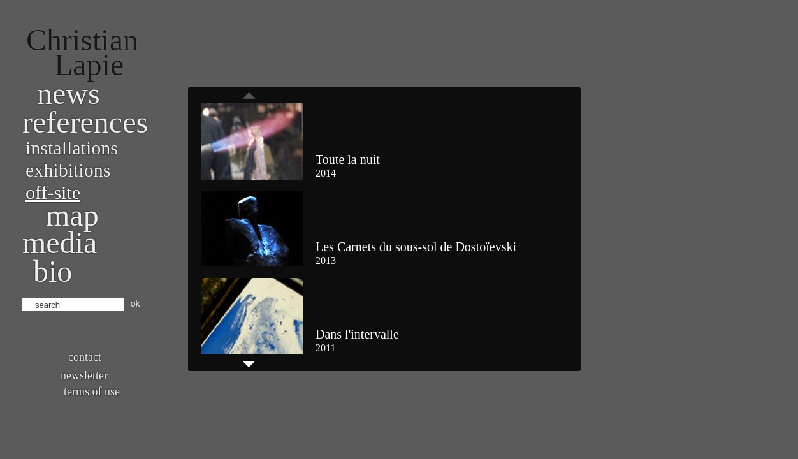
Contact (84, 357)
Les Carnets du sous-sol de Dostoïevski (416, 247)
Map (72, 215)
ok (135, 303)
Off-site (52, 192)
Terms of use (92, 391)
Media (59, 242)
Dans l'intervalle (357, 334)
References (85, 122)
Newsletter (84, 375)
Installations (71, 147)
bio (52, 271)
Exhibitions (67, 169)
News (68, 93)
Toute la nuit (348, 159)
